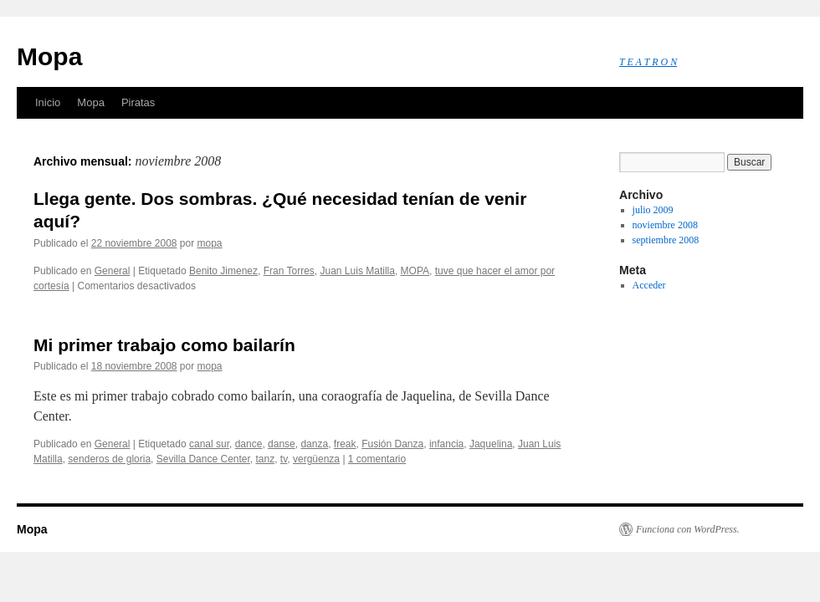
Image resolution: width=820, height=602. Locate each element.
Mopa (49, 56)
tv (283, 459)
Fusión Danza (392, 444)
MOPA (415, 271)
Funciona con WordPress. (688, 529)
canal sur (209, 444)
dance (249, 444)
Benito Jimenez (223, 271)
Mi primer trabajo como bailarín (164, 345)
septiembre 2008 (666, 240)
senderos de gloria (109, 459)
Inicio (47, 102)
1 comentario (377, 459)
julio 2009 (653, 210)
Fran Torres (289, 271)
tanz (265, 459)
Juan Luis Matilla (357, 271)
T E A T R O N (648, 62)
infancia (446, 444)
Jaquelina (490, 444)
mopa (210, 243)
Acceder (649, 285)
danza (314, 444)
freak (345, 444)
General (113, 271)
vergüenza (316, 459)
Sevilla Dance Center (203, 459)
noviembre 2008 (665, 225)
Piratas (138, 102)
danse (281, 444)
